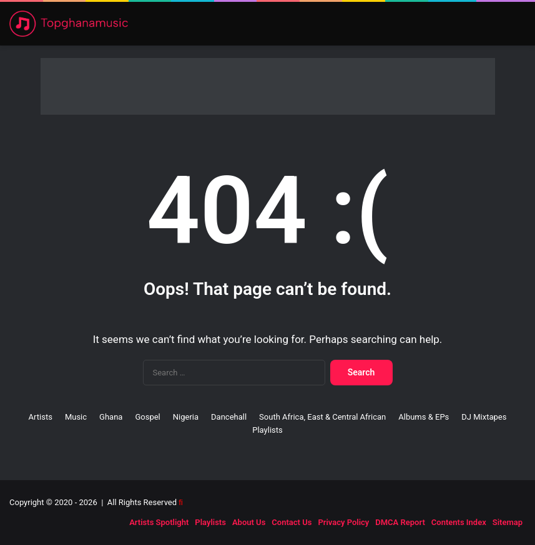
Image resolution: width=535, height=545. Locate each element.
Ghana (110, 417)
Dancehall (229, 417)
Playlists (267, 430)
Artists (40, 417)
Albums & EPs (423, 417)
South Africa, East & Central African (322, 417)
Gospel (147, 417)
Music (76, 417)
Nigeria (186, 417)
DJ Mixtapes (483, 417)
